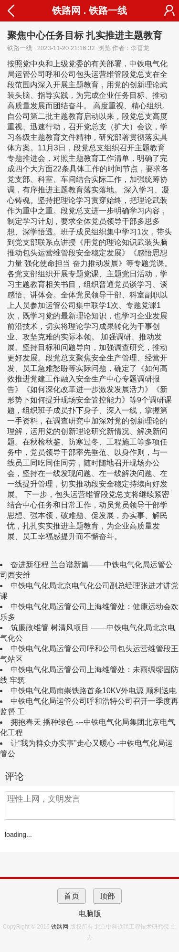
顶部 (107, 896)
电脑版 (89, 914)
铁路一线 (108, 10)
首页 (71, 896)
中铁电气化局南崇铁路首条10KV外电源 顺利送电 (94, 691)
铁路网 (60, 926)
